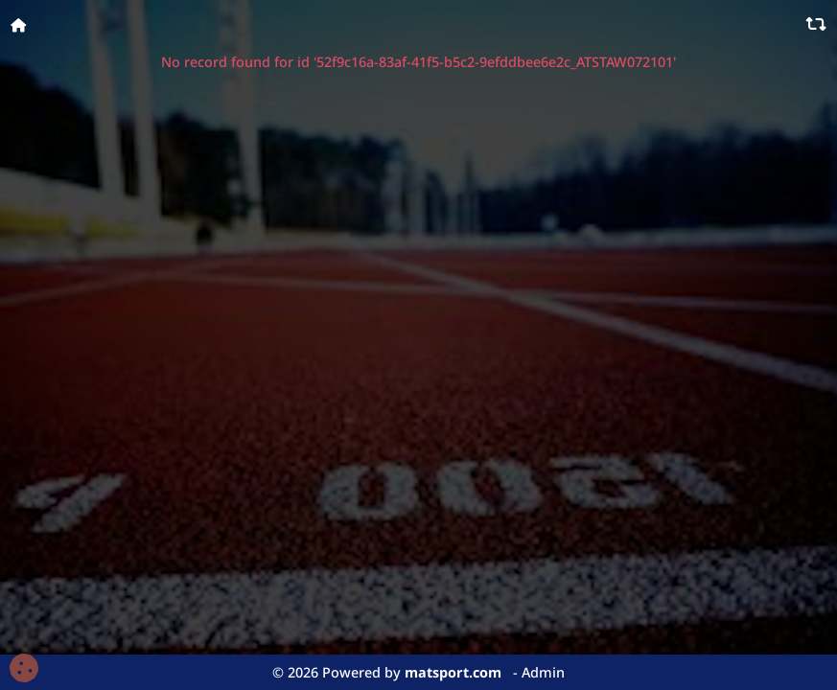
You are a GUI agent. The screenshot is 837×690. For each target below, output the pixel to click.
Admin (543, 672)
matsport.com (453, 672)
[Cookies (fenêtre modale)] (24, 669)
